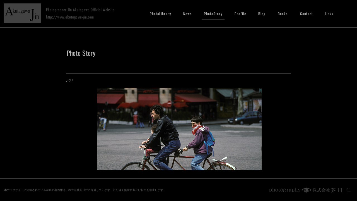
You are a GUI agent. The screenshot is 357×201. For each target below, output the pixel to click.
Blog (262, 13)
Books (283, 13)
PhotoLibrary (160, 13)
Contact (306, 13)
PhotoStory (213, 13)
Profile (240, 13)
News (187, 13)
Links (329, 13)
